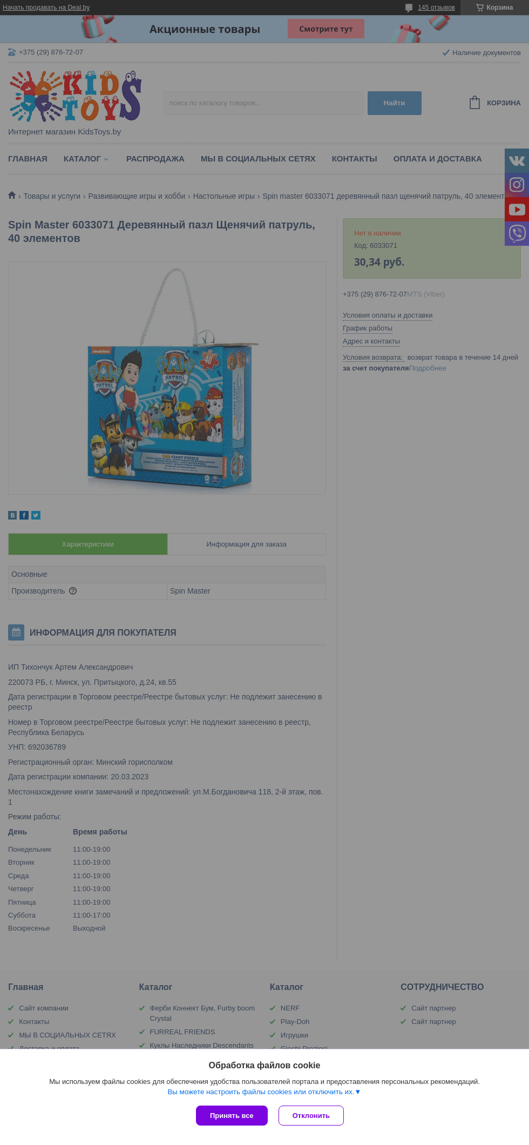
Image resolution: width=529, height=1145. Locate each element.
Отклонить (311, 1116)
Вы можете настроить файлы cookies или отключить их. (260, 1092)
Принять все (232, 1116)
